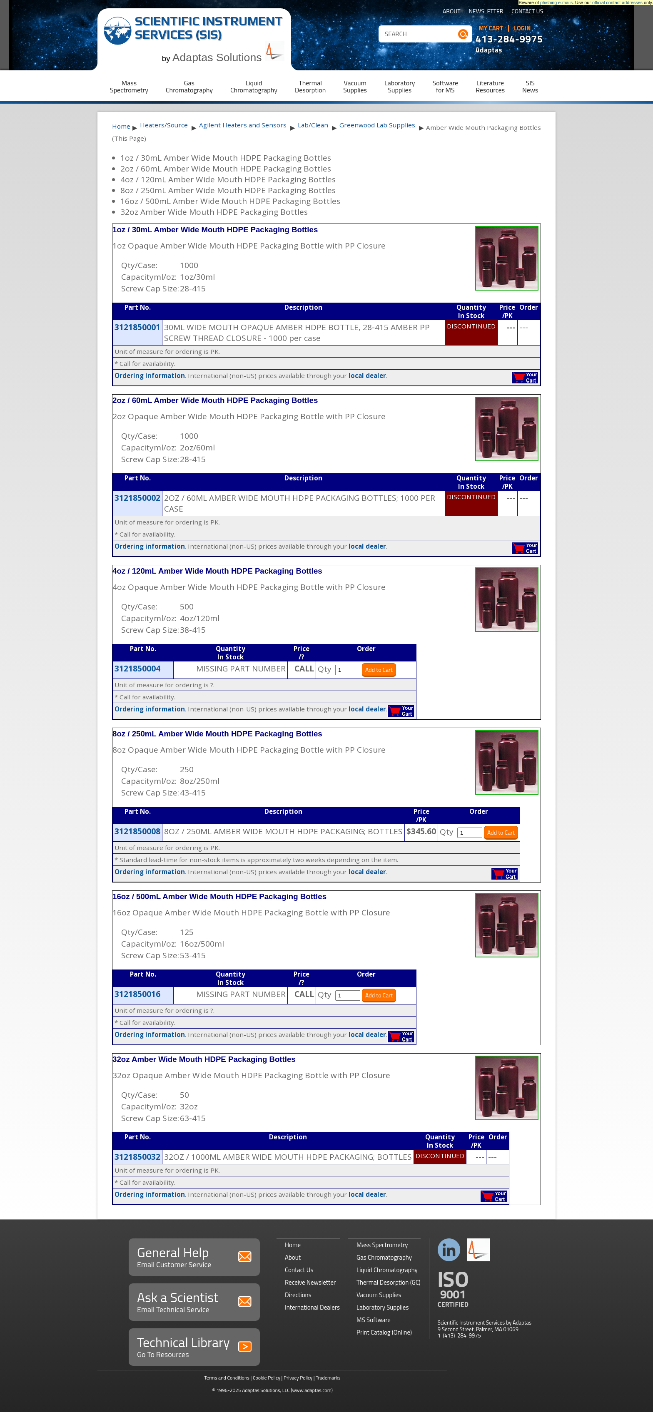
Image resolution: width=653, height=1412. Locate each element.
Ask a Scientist (194, 1301)
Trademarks (328, 1378)
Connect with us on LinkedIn (449, 1249)
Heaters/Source (164, 125)
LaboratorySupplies (399, 86)
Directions (298, 1295)
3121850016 (137, 994)
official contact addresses (617, 2)
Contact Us (527, 11)
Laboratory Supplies (382, 1307)
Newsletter (486, 11)
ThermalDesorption (310, 86)
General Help (194, 1256)
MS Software (373, 1320)
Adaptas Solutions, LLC (266, 1390)
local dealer (367, 375)
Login (522, 28)
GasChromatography (189, 86)
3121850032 (137, 1156)
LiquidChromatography (253, 86)
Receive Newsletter (310, 1282)
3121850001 (137, 327)
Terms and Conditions (226, 1378)
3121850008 (137, 831)
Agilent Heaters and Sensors (243, 125)
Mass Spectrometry (382, 1245)
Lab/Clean (313, 125)
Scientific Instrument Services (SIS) (209, 28)
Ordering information (150, 375)
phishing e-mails (556, 2)
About (452, 11)
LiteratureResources (490, 86)
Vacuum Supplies (378, 1295)
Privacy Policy (298, 1378)
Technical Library (194, 1346)
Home (121, 126)
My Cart (491, 28)
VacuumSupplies (355, 86)
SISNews (530, 86)
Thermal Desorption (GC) (388, 1282)
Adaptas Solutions (228, 57)
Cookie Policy (266, 1378)
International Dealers (312, 1307)
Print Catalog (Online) (384, 1332)
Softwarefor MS (446, 86)
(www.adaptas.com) (312, 1390)
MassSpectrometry (129, 86)
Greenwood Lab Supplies (377, 125)
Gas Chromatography (384, 1257)
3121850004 (137, 668)
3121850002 (137, 497)
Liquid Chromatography (387, 1270)
